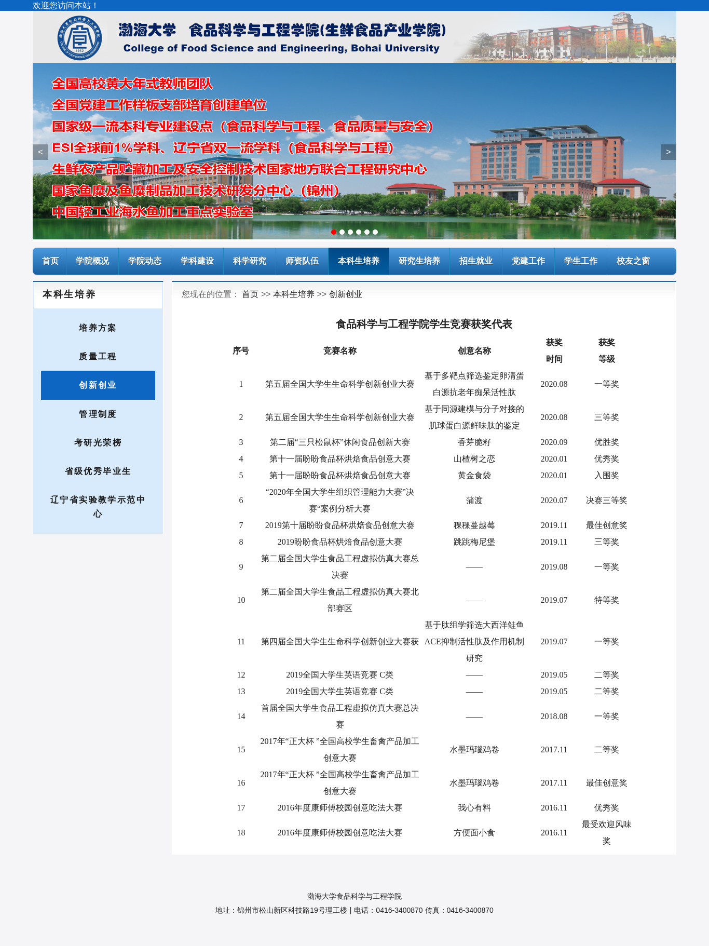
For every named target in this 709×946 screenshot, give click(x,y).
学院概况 (92, 260)
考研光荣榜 (98, 442)
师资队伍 (302, 260)
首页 (250, 294)
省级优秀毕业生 (98, 471)
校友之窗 (633, 260)
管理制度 (98, 414)
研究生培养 (419, 260)
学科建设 (197, 260)
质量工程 (98, 356)
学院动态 (144, 260)
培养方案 (98, 327)
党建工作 (528, 260)
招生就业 (476, 260)
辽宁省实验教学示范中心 (98, 506)
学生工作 (580, 260)
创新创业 (98, 385)
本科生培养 (358, 260)
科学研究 (249, 260)
